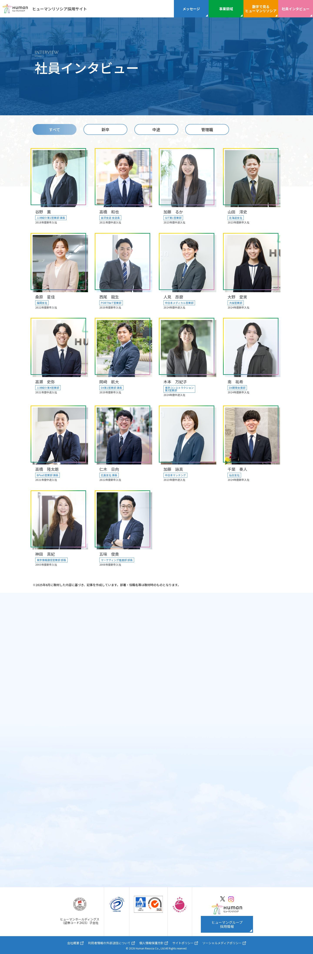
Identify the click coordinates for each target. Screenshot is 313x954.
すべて (54, 129)
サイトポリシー (183, 942)
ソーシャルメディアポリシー (222, 942)
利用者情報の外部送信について (109, 942)
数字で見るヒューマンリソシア (260, 8)
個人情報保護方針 (151, 942)
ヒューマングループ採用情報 (227, 924)
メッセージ (191, 8)
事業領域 (226, 8)
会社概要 (73, 942)
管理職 (207, 129)
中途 (156, 129)
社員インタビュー (296, 8)
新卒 (105, 129)
